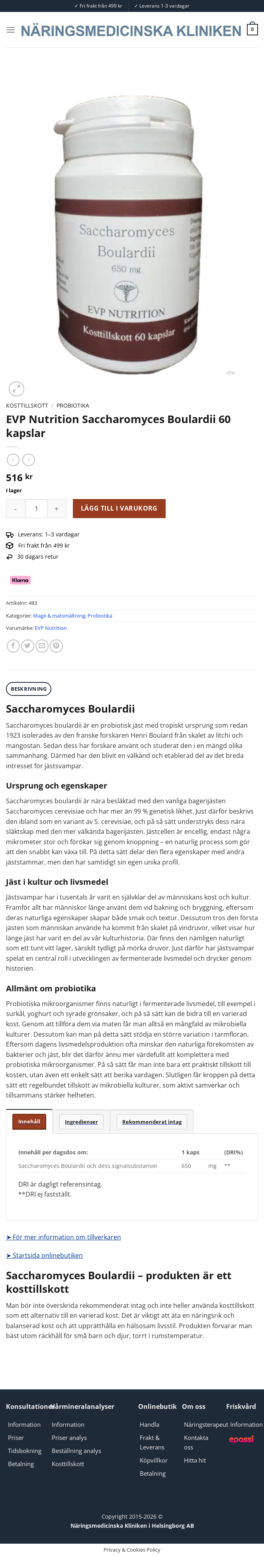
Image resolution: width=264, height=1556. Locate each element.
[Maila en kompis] (42, 646)
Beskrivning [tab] (29, 688)
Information (24, 1424)
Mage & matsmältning (59, 615)
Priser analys (69, 1437)
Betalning (21, 1464)
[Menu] (11, 29)
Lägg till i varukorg (119, 508)
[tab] (29, 1121)
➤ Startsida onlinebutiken (44, 1255)
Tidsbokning (24, 1451)
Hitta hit (195, 1460)
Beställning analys (76, 1451)
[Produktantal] (36, 508)
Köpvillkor (154, 1460)
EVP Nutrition (51, 627)
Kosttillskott (27, 405)
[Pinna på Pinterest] (56, 646)
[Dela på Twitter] (27, 646)
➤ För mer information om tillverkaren (63, 1237)
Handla (149, 1424)
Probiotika (73, 405)
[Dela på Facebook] (13, 646)
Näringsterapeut (206, 1424)
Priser (16, 1437)
